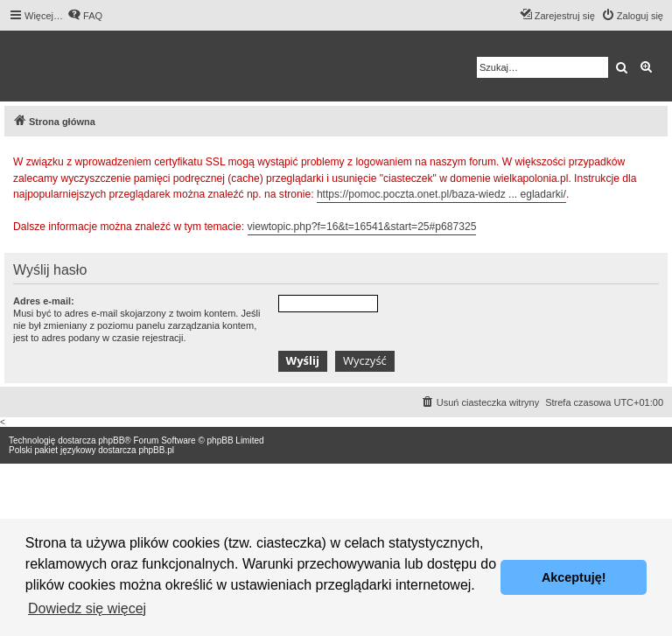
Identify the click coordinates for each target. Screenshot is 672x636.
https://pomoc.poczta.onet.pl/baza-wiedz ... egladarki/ (441, 194)
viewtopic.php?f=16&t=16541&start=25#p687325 (362, 226)
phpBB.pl (156, 450)
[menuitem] (84, 15)
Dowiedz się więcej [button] (87, 608)
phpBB (111, 440)
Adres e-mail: (43, 301)
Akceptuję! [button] (574, 577)
